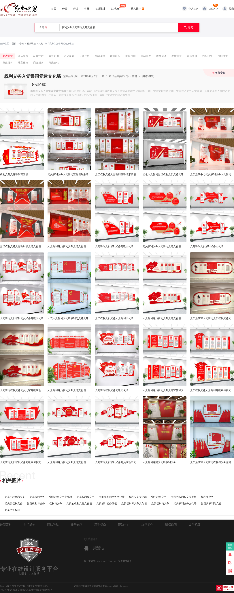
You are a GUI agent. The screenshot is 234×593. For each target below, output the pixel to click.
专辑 (21, 43)
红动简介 (147, 524)
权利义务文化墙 (138, 497)
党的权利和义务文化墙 (111, 497)
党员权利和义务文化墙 (134, 503)
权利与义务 (55, 503)
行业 (75, 8)
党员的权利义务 (13, 503)
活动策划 (69, 56)
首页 (53, 8)
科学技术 (38, 56)
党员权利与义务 (36, 503)
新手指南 (100, 524)
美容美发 (146, 56)
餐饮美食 (176, 56)
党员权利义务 (37, 497)
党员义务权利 (12, 510)
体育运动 (161, 56)
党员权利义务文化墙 (60, 497)
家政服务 (8, 62)
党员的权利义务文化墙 (79, 503)
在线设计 (100, 8)
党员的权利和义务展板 (184, 497)
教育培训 (54, 56)
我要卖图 (230, 546)
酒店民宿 (23, 56)
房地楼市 (223, 56)
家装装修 (192, 56)
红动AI (115, 7)
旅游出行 (115, 56)
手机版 (195, 524)
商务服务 (38, 62)
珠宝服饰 (23, 62)
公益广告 (84, 56)
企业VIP (213, 8)
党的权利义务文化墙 (185, 503)
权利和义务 (207, 497)
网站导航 (53, 524)
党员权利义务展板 (106, 503)
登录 (231, 8)
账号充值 (76, 524)
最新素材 (6, 524)
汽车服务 (207, 56)
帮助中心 (124, 524)
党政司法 (31, 43)
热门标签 (29, 524)
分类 (64, 8)
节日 (86, 8)
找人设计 (136, 8)
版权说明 (171, 524)
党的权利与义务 (160, 503)
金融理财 (100, 56)
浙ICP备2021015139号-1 (38, 586)
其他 (41, 43)
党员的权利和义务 (15, 497)
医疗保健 (130, 56)
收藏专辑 (220, 72)
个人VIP (193, 8)
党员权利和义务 (86, 497)
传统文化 (54, 62)
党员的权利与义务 (211, 503)
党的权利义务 (159, 497)
